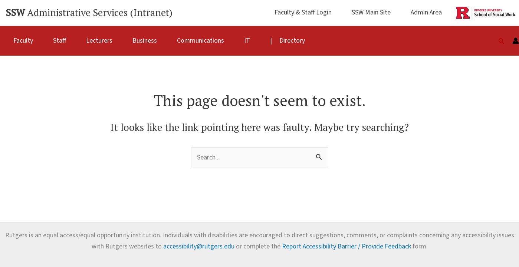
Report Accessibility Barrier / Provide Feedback (346, 246)
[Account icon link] (515, 40)
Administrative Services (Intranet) (89, 12)
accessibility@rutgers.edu (198, 246)
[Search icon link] (501, 40)
